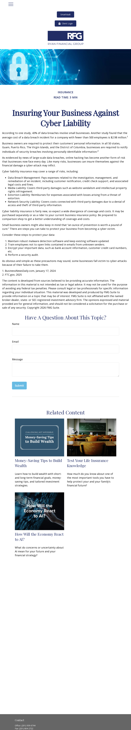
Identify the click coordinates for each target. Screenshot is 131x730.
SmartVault (65, 14)
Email (15, 341)
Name (15, 324)
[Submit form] (19, 385)
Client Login (65, 23)
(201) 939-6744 (28, 725)
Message (17, 359)
